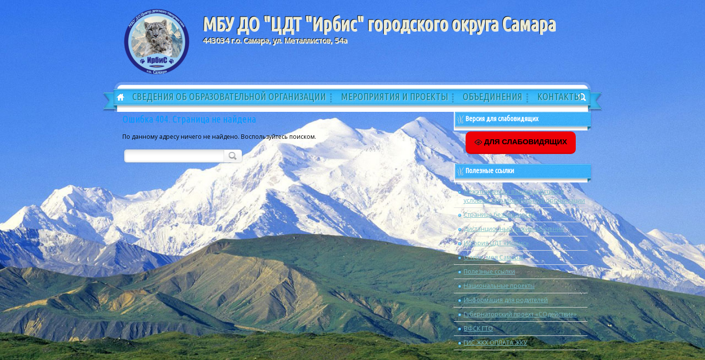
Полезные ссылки (489, 271)
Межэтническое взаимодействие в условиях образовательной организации (524, 196)
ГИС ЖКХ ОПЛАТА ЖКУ (495, 342)
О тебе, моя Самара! (493, 257)
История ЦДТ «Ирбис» (496, 243)
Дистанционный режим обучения (514, 229)
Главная (117, 97)
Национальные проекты (499, 286)
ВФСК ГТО (478, 328)
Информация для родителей (506, 300)
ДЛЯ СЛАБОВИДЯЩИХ (520, 141)
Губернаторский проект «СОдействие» (520, 314)
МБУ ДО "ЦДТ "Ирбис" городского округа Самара (379, 24)
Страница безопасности (499, 214)
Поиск (231, 155)
